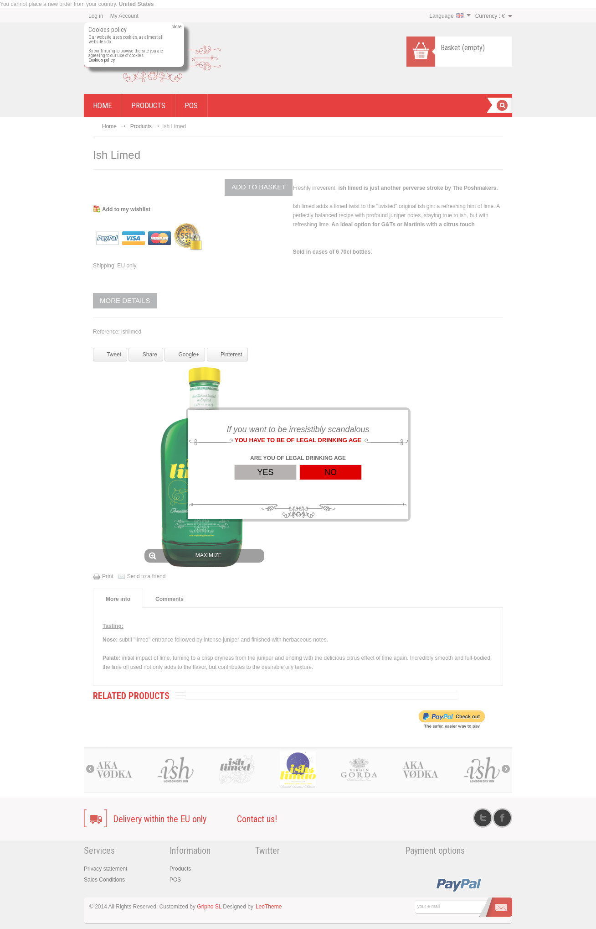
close (177, 27)
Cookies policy (101, 60)
